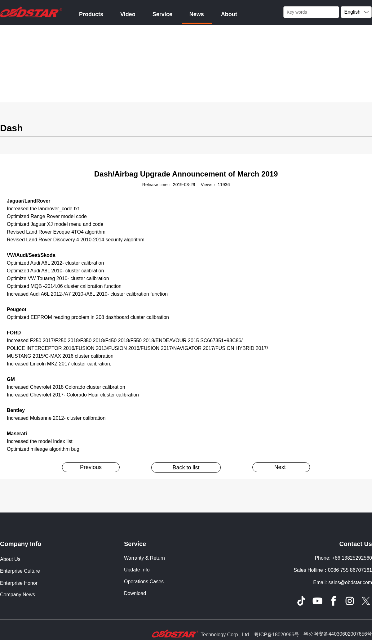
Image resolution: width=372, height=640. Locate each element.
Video (127, 14)
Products (91, 14)
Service (162, 14)
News (196, 14)
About (229, 14)
